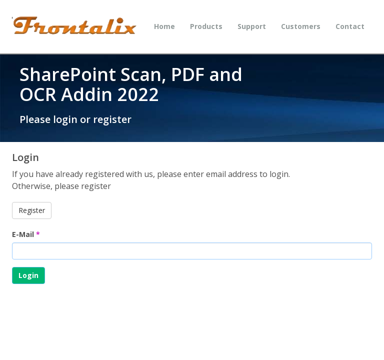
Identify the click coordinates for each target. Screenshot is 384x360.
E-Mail (26, 234)
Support (252, 26)
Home (164, 26)
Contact (350, 26)
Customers (300, 26)
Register (31, 210)
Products (206, 26)
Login (28, 275)
